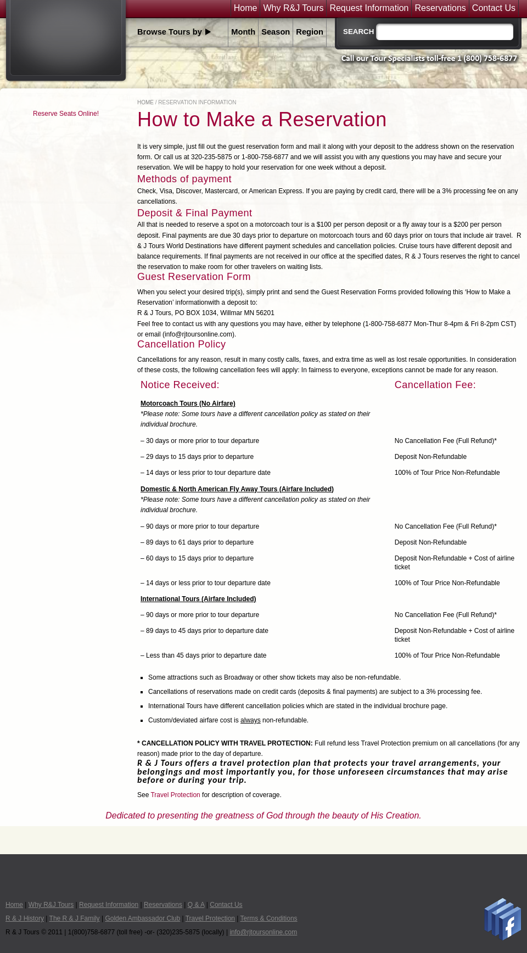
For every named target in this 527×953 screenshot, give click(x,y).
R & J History (24, 918)
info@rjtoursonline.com (263, 932)
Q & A (196, 905)
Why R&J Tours (293, 8)
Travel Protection (175, 795)
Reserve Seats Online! (66, 113)
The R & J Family (74, 918)
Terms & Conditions (269, 918)
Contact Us (493, 8)
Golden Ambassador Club (142, 918)
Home (245, 8)
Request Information (368, 8)
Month (243, 31)
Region (309, 31)
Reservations (440, 8)
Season (275, 31)
